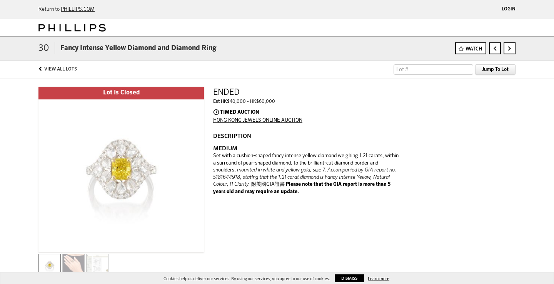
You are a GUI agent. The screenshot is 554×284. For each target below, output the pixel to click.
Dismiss (349, 278)
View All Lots (60, 69)
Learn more (378, 279)
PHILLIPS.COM (78, 9)
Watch (474, 49)
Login (509, 9)
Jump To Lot (495, 69)
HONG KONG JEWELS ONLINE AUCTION (257, 120)
